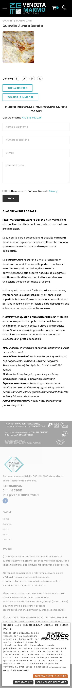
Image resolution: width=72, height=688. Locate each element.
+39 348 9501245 (31, 117)
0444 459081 (12, 490)
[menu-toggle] (5, 8)
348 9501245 (12, 486)
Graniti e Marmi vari (17, 20)
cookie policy (22, 670)
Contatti (7, 539)
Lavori (6, 529)
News (6, 534)
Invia (11, 198)
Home (6, 518)
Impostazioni (23, 682)
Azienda (7, 524)
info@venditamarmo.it (21, 494)
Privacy (53, 191)
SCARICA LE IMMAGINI (20, 97)
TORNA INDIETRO (18, 88)
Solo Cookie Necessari (51, 682)
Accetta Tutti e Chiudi (50, 676)
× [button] (68, 625)
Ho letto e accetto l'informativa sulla (31, 191)
